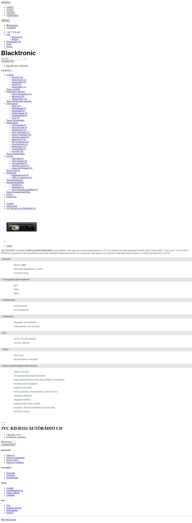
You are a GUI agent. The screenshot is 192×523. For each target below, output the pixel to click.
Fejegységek (11, 206)
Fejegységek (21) (19, 80)
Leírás (9, 246)
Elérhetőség (11, 197)
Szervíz (9, 194)
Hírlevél (9, 513)
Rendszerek (11, 173)
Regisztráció (17, 37)
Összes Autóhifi (13, 89)
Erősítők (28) (17, 77)
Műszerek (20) (18, 96)
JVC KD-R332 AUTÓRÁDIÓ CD (21, 208)
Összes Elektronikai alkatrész (18, 101)
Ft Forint (10, 13)
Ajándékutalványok (14, 490)
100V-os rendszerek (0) (22, 178)
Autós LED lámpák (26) (22, 168)
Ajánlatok (10, 495)
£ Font (10, 10)
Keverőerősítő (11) (20, 144)
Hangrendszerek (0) (20, 175)
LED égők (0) (18, 158)
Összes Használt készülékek (18, 192)
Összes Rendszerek (14, 180)
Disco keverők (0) (19, 127)
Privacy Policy (12, 460)
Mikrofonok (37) (19, 146)
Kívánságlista (12, 510)
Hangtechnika (12, 123)
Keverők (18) (17, 151)
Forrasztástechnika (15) (22, 94)
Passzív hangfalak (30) (21, 135)
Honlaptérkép (12, 478)
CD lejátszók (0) (19, 125)
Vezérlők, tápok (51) (20, 166)
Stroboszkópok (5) (20, 113)
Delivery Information (15, 458)
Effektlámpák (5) (19, 108)
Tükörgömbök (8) (19, 115)
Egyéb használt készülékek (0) (25, 189)
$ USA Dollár (12, 16)
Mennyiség (6, 442)
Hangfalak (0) (18, 187)
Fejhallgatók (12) (19, 130)
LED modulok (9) (19, 163)
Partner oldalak (12, 493)
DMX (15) (16, 106)
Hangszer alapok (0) (20, 137)
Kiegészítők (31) (19, 87)
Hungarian (12, 25)
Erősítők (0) (17, 185)
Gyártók (9, 488)
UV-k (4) (15, 118)
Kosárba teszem (8, 445)
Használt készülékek (15, 182)
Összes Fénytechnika (15, 120)
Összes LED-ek (13, 170)
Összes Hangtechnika (15, 154)
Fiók (8, 505)
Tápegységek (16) (19, 99)
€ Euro (10, 7)
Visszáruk (10, 475)
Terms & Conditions (15, 462)
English (11, 28)
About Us (10, 455)
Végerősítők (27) (19, 149)
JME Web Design (8, 519)
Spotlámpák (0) (18, 111)
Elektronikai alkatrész (15, 92)
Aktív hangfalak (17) (21, 132)
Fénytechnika (12, 103)
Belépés (15, 39)
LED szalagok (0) (19, 161)
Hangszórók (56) (19, 139)
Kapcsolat (10, 473)
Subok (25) (16, 84)
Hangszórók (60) (19, 82)
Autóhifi (10, 75)
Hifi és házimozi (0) (20, 142)
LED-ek (9, 156)
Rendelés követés (13, 508)
